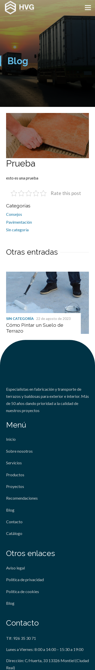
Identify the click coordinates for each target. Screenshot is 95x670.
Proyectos (15, 486)
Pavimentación (19, 222)
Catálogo (14, 533)
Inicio (11, 439)
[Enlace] (19, 7)
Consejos (14, 214)
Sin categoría (17, 229)
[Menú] (88, 7)
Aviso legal (15, 567)
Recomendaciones (22, 498)
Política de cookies (22, 591)
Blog (10, 510)
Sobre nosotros (19, 451)
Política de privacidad (25, 579)
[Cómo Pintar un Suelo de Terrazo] (47, 275)
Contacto (14, 521)
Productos (15, 474)
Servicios (14, 462)
